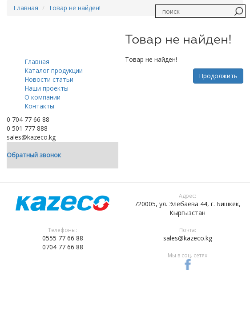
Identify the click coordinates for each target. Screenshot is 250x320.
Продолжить (218, 76)
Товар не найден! (74, 8)
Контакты (39, 106)
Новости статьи (48, 79)
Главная (25, 8)
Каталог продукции (53, 70)
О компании (42, 97)
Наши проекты (46, 88)
